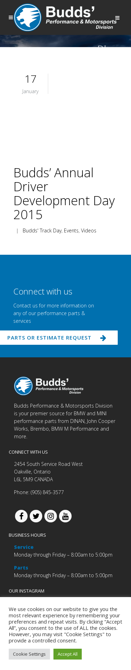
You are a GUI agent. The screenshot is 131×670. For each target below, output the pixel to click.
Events (71, 230)
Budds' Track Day (42, 230)
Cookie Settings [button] (29, 654)
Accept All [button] (68, 654)
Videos (88, 230)
